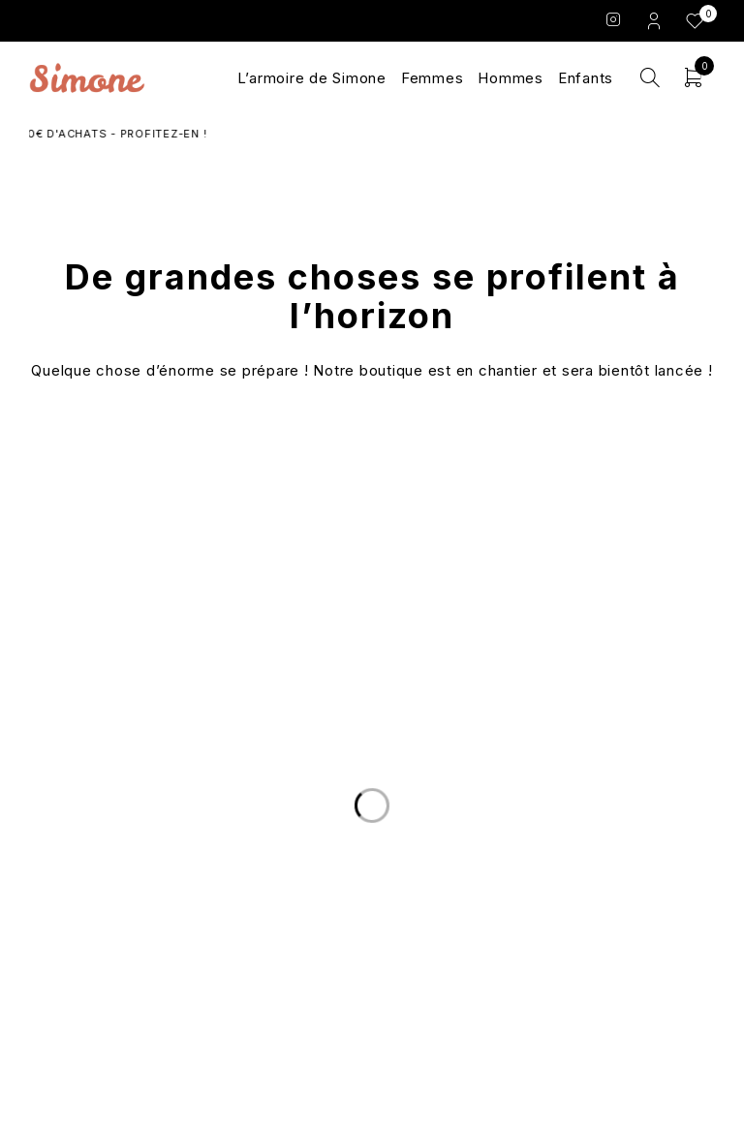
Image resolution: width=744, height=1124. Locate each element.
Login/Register (656, 20)
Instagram (614, 19)
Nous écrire (145, 880)
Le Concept (372, 857)
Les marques (372, 926)
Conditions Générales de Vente (598, 880)
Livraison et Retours (146, 857)
